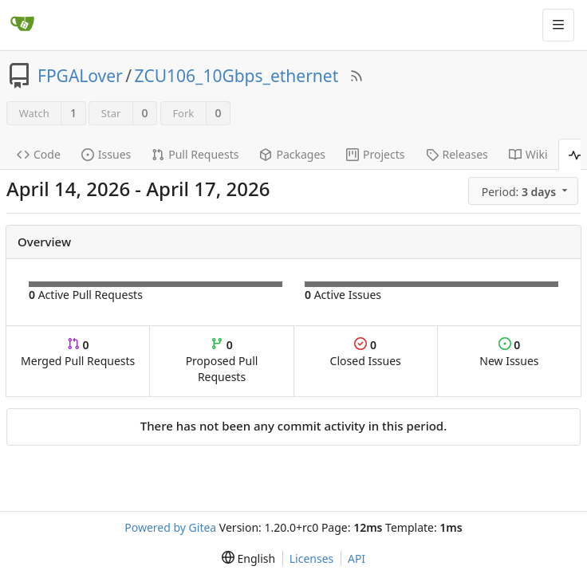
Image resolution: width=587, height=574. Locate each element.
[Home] (22, 24)
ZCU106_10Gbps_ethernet (237, 76)
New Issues (508, 352)
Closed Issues (365, 352)
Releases (457, 154)
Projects (375, 154)
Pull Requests (195, 154)
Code (39, 154)
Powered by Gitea (170, 527)
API (356, 558)
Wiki (528, 154)
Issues (106, 154)
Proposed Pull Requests (222, 360)
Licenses (312, 558)
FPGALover (80, 76)
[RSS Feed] (356, 76)
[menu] (524, 191)
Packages (292, 154)
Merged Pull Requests (78, 352)
